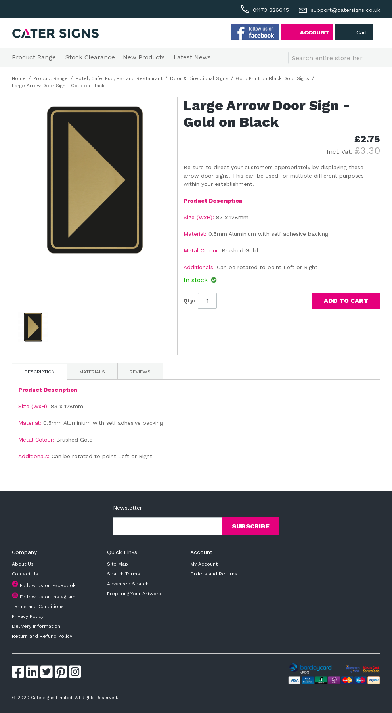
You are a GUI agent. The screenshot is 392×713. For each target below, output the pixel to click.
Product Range (34, 57)
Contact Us (25, 574)
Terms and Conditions (38, 606)
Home (19, 78)
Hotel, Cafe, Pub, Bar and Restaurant (119, 78)
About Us (23, 564)
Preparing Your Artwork (134, 593)
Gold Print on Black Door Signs (272, 78)
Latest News (192, 57)
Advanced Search (128, 584)
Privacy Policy (28, 616)
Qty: (189, 301)
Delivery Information (36, 626)
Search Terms (123, 574)
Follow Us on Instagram (47, 597)
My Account (204, 564)
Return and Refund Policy (42, 636)
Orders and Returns (213, 574)
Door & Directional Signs (199, 78)
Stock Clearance (90, 57)
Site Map (117, 564)
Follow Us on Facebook (48, 585)
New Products (144, 57)
